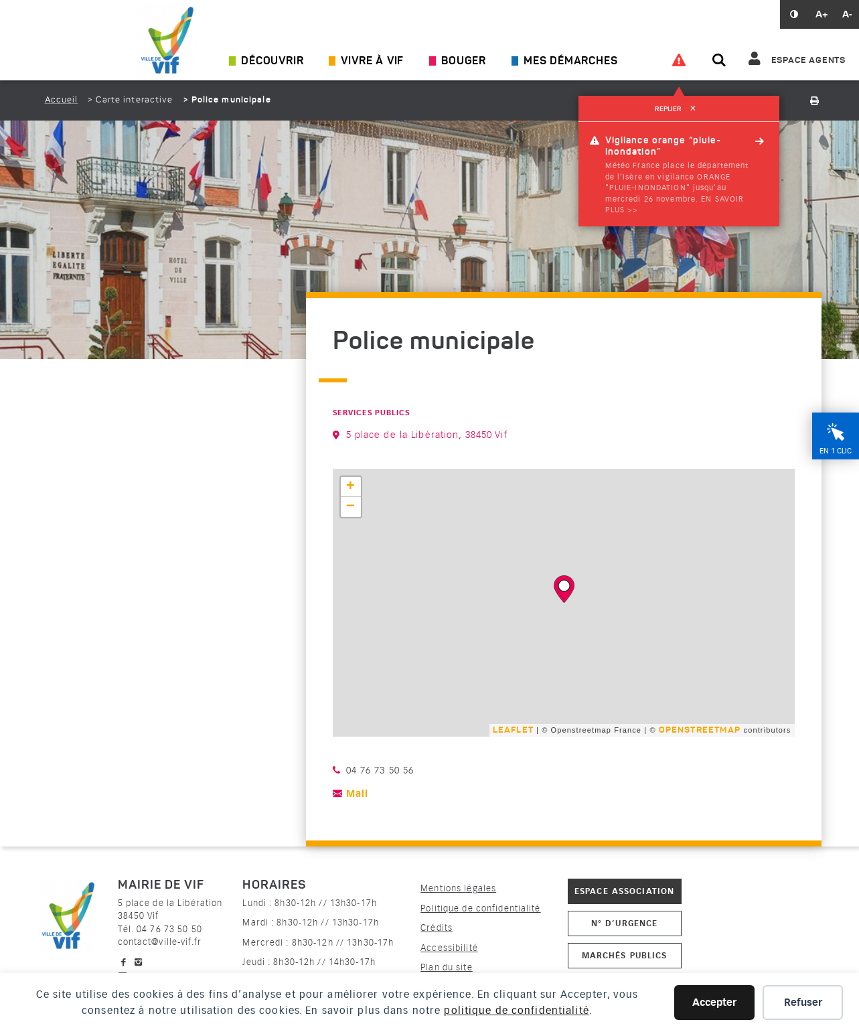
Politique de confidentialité (480, 908)
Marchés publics (625, 955)
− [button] (351, 507)
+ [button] (351, 487)
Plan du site (446, 967)
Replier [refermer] (678, 109)
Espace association (624, 891)
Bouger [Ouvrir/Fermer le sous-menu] (463, 61)
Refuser (803, 1003)
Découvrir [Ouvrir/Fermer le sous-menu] (272, 61)
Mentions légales (458, 888)
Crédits (436, 928)
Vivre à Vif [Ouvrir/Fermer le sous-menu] (372, 61)
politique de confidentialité (516, 1011)
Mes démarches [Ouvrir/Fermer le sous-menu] (570, 61)
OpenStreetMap (700, 730)
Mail (357, 794)
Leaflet (513, 730)
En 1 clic (835, 451)
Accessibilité (449, 948)
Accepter (714, 1003)
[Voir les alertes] (679, 60)
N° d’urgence (624, 923)
